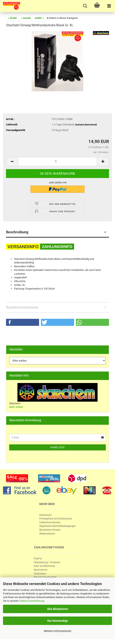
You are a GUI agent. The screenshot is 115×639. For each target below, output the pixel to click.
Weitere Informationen (57, 631)
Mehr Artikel (16, 406)
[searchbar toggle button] (85, 6)
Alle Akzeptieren (57, 609)
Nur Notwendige (57, 620)
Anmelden (57, 447)
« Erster (12, 17)
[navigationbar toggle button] (109, 6)
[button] (22, 322)
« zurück (26, 17)
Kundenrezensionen (22, 307)
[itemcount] (57, 161)
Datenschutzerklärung (31, 600)
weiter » (39, 17)
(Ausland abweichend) (86, 124)
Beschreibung (17, 232)
